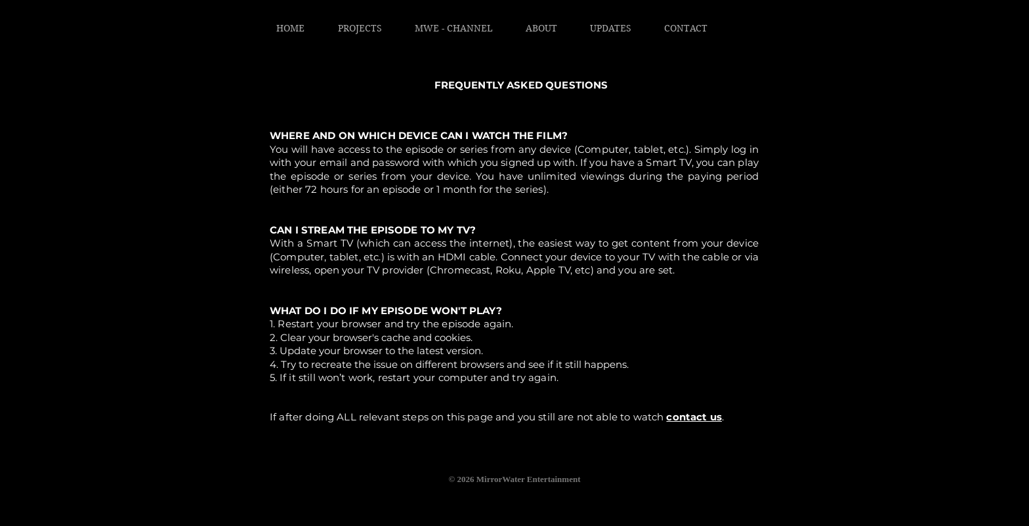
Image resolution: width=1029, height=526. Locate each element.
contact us (694, 417)
